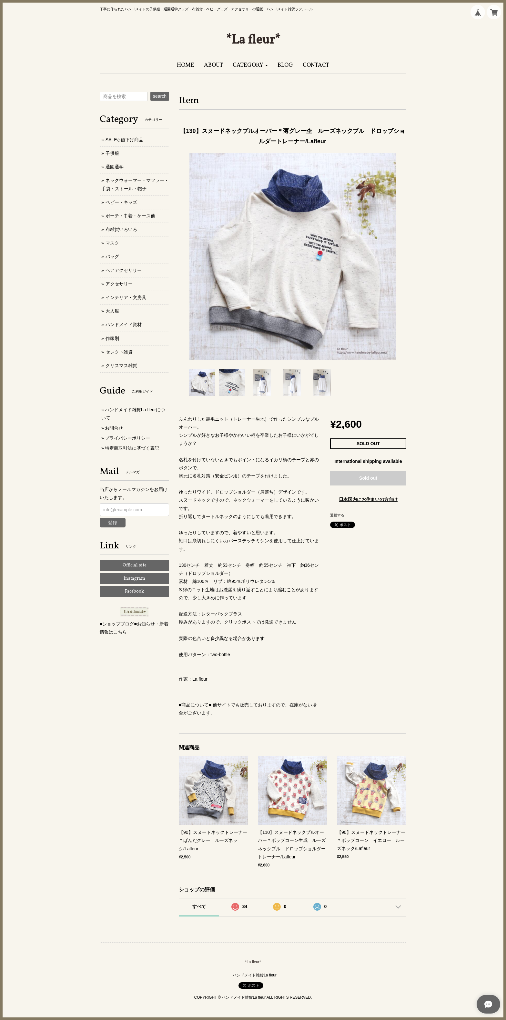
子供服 (112, 153)
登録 (112, 522)
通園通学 (115, 166)
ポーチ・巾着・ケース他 (130, 215)
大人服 (112, 311)
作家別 (112, 338)
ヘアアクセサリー (124, 270)
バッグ (112, 256)
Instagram (134, 578)
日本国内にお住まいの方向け (368, 499)
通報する (337, 515)
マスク (112, 242)
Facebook (134, 591)
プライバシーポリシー (127, 438)
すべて (199, 906)
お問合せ (114, 428)
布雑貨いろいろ (121, 229)
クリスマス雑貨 (121, 365)
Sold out (368, 478)
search (160, 96)
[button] (250, 65)
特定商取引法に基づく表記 (132, 448)
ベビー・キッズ (121, 202)
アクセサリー (119, 283)
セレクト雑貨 (119, 352)
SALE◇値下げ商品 (124, 139)
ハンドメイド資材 (124, 324)
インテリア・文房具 (126, 297)
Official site (135, 565)
